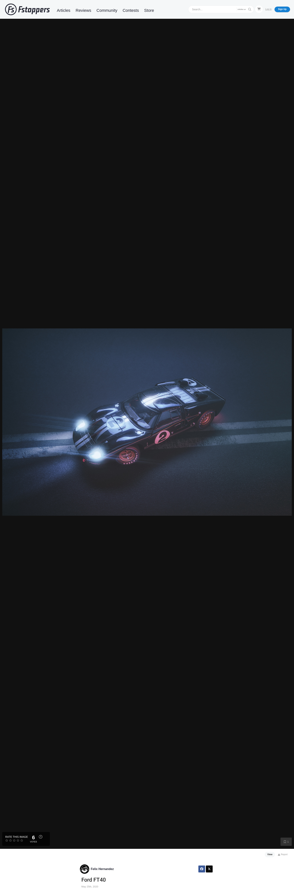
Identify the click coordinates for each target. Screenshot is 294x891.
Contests (131, 10)
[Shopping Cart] (259, 9)
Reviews (83, 10)
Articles (63, 10)
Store (149, 10)
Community (107, 10)
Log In (268, 9)
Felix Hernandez (102, 869)
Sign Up (282, 9)
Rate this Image (16, 836)
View (269, 854)
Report (282, 854)
